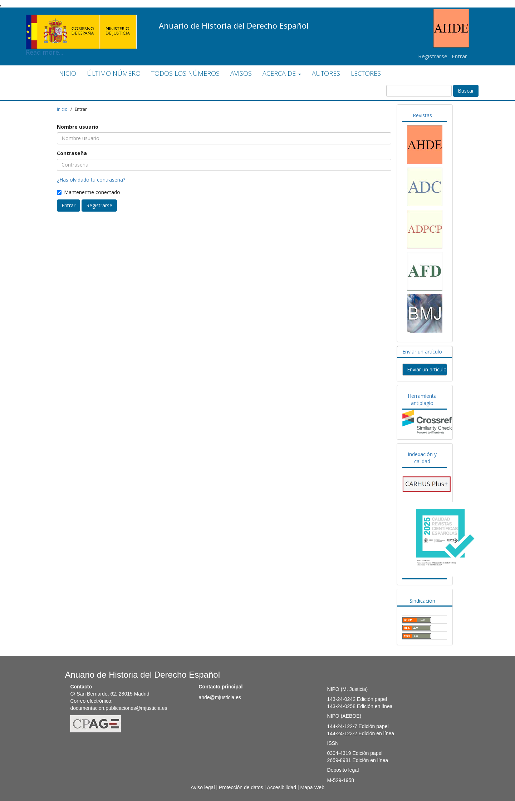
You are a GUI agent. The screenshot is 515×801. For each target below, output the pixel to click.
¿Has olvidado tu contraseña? (91, 179)
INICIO (66, 73)
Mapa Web (312, 787)
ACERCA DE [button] (282, 73)
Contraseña (72, 153)
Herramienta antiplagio (422, 399)
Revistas (422, 115)
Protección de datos (241, 787)
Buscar (466, 90)
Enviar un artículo (422, 351)
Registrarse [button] (99, 205)
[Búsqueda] (419, 91)
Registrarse (432, 56)
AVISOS (241, 73)
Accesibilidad (281, 787)
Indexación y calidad (422, 458)
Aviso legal (203, 787)
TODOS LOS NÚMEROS (185, 73)
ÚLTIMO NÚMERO (114, 73)
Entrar (459, 56)
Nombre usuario (77, 126)
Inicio (62, 109)
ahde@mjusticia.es (219, 697)
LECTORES (366, 73)
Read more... (81, 20)
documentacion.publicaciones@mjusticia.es (118, 708)
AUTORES (326, 73)
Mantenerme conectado (88, 192)
